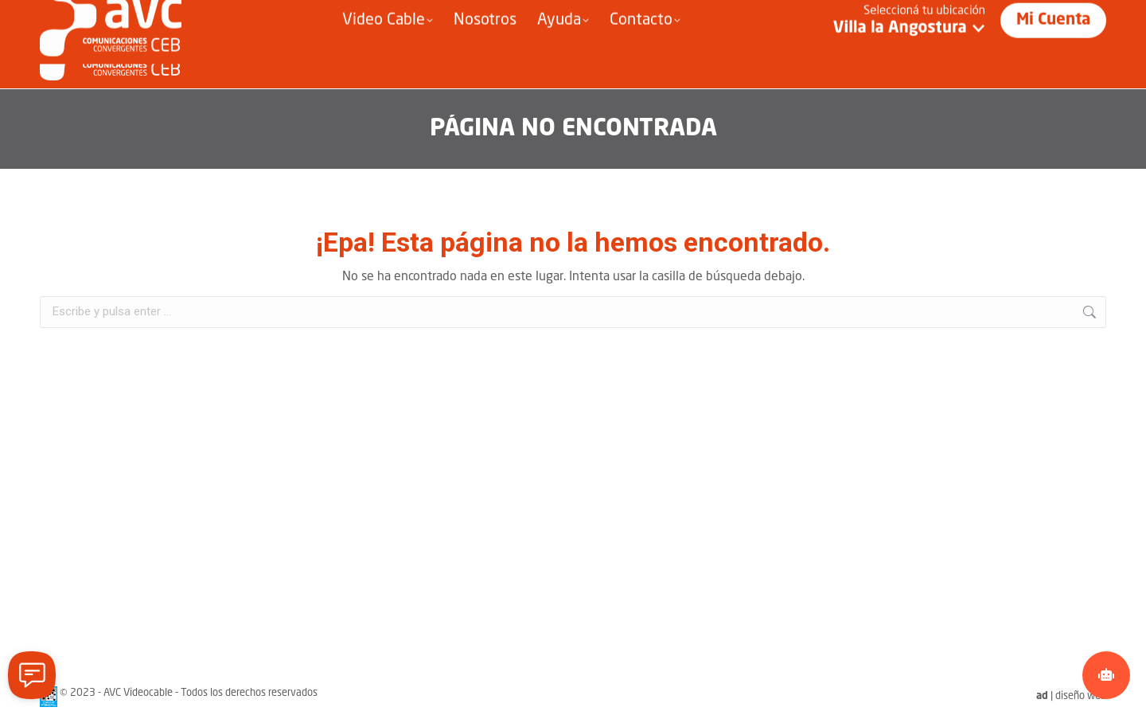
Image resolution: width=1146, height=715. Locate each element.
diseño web (1080, 696)
